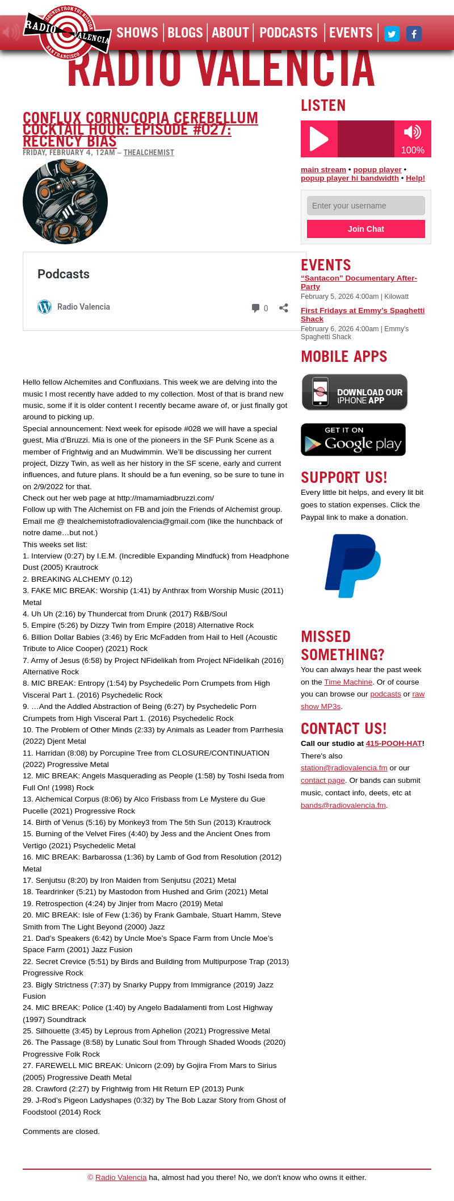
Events (351, 32)
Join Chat (366, 228)
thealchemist (149, 152)
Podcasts (288, 32)
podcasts (385, 694)
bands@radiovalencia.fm (343, 805)
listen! (12, 32)
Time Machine (348, 682)
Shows (137, 32)
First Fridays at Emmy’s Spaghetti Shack (363, 314)
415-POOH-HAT (394, 743)
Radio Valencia (120, 1177)
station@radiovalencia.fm (344, 768)
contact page (323, 780)
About (230, 32)
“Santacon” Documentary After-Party (359, 282)
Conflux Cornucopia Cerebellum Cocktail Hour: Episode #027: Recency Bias (140, 129)
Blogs (185, 32)
